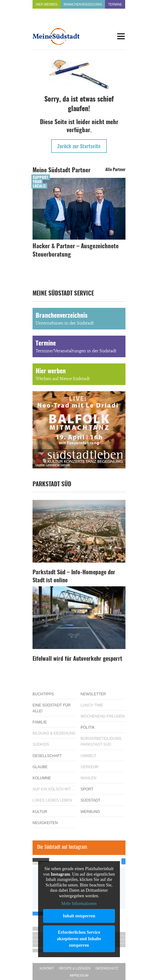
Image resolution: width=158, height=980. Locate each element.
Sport (87, 789)
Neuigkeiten (45, 823)
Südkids (41, 744)
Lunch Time (92, 705)
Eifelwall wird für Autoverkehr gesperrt (77, 659)
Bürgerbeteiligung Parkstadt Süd (101, 741)
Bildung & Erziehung (54, 733)
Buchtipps (43, 694)
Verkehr (90, 767)
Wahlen (88, 778)
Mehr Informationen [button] (79, 903)
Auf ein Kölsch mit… (54, 789)
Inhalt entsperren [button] (79, 915)
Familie (40, 722)
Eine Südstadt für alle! (52, 708)
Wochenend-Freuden (103, 716)
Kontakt (47, 968)
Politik (88, 727)
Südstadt (90, 800)
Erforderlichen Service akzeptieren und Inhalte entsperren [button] (79, 938)
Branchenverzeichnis (83, 4)
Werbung (90, 812)
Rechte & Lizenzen (75, 968)
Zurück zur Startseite (79, 146)
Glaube (40, 767)
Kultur (40, 812)
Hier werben (47, 4)
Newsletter (93, 694)
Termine (115, 4)
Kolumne (42, 778)
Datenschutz (106, 968)
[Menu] (120, 36)
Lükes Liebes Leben (52, 800)
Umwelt (88, 756)
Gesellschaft (47, 756)
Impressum (79, 975)
